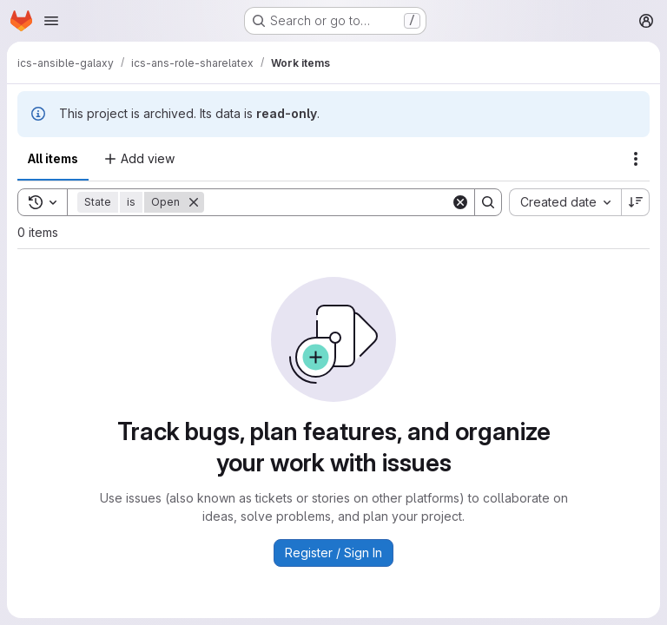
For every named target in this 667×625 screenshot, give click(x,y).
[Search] (327, 202)
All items (53, 158)
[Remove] (193, 202)
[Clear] (460, 202)
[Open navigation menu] (51, 21)
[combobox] (565, 202)
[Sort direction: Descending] (636, 202)
